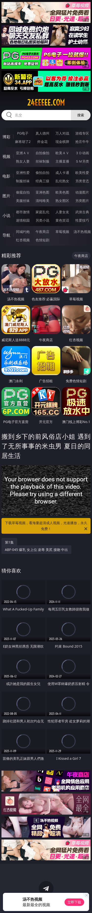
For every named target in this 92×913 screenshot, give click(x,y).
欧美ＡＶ (62, 153)
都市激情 (23, 212)
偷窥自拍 (23, 192)
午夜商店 (42, 231)
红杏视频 (23, 240)
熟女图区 (62, 200)
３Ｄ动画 (82, 153)
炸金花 (42, 141)
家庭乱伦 (42, 212)
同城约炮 (23, 231)
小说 (6, 215)
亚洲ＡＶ (23, 153)
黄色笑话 (62, 220)
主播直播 (62, 161)
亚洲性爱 (23, 172)
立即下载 (74, 902)
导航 (6, 235)
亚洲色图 (42, 192)
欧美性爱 (82, 172)
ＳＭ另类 (82, 161)
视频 (6, 156)
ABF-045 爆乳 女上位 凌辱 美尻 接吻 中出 (36, 549)
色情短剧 (42, 240)
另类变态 (82, 181)
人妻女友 (62, 212)
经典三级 (42, 181)
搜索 (80, 115)
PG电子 (22, 133)
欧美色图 (62, 192)
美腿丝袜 (23, 200)
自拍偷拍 (42, 153)
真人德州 (42, 133)
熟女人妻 (23, 161)
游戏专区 (82, 133)
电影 (6, 176)
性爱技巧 (82, 220)
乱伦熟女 (62, 181)
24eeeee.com (46, 102)
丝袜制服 (42, 161)
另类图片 (82, 200)
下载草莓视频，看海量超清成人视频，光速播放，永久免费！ (46, 526)
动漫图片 (82, 192)
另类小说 (42, 220)
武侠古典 (82, 212)
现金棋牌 (62, 141)
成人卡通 (62, 172)
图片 (6, 195)
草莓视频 (62, 231)
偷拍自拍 (42, 172)
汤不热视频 (82, 231)
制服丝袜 (23, 181)
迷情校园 (23, 220)
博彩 (6, 136)
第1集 (9, 542)
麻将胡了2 (23, 141)
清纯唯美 (42, 200)
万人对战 (62, 133)
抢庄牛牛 (82, 141)
